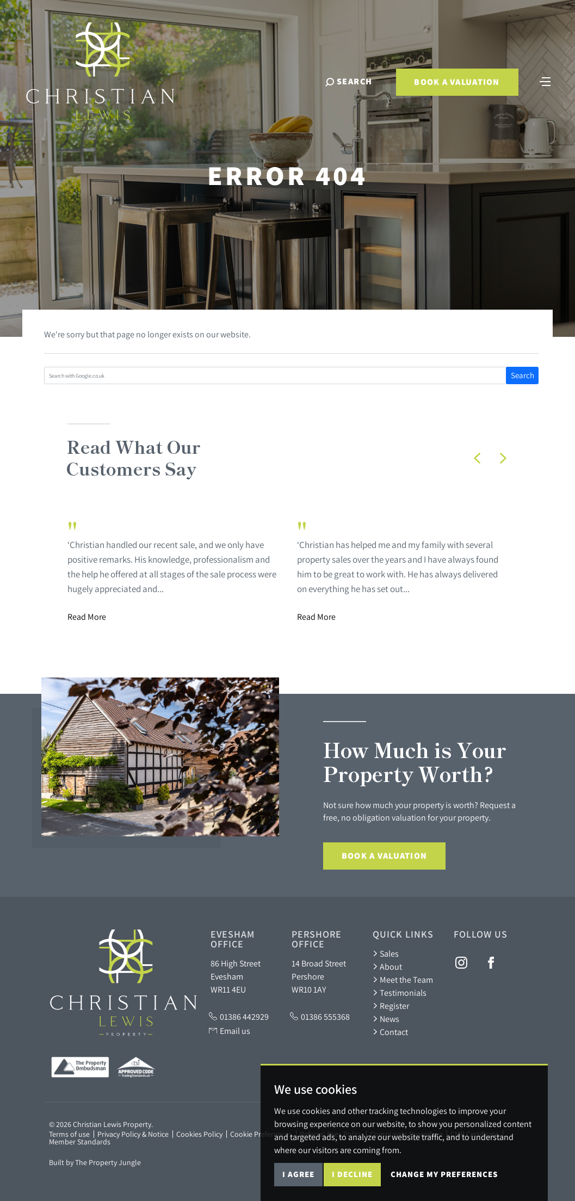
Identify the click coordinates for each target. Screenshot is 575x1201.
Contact (390, 1031)
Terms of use (69, 1134)
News (386, 1018)
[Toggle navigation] (545, 80)
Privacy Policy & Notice (133, 1134)
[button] (477, 458)
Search (522, 375)
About (387, 966)
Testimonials (399, 992)
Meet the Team (403, 979)
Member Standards (79, 1142)
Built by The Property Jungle (95, 1162)
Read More (86, 616)
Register (391, 1005)
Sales (386, 953)
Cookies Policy (199, 1134)
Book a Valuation (456, 82)
